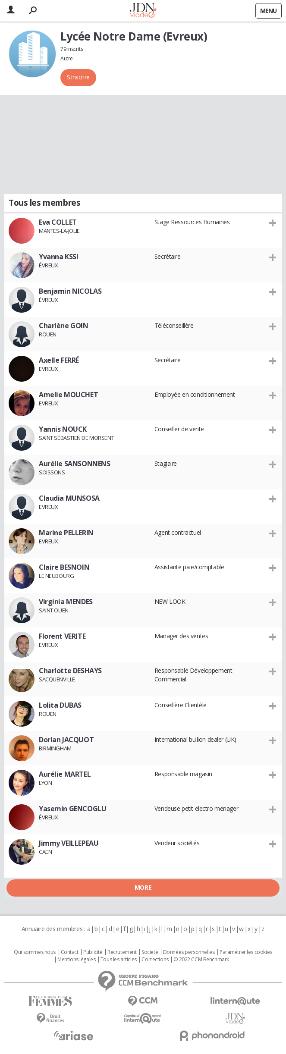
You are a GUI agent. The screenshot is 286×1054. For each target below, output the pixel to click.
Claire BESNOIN (64, 567)
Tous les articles (119, 960)
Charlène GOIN (63, 325)
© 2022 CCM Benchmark (201, 960)
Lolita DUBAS (60, 705)
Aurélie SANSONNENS (74, 463)
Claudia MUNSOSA (69, 498)
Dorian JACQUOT (66, 739)
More (143, 887)
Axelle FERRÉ (59, 360)
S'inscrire (78, 77)
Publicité (92, 952)
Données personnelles (189, 952)
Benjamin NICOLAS (70, 291)
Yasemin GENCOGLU (72, 808)
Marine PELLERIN (66, 532)
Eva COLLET (58, 222)
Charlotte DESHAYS (70, 670)
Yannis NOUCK (63, 429)
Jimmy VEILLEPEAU (68, 843)
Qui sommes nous (35, 952)
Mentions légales (76, 960)
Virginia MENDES (66, 601)
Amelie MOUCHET (68, 394)
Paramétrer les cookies (246, 952)
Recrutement (121, 952)
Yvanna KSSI (58, 256)
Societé (149, 952)
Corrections (154, 960)
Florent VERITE (62, 636)
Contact (70, 952)
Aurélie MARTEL (65, 774)
